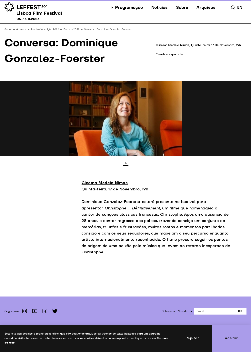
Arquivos (21, 29)
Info (125, 163)
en (239, 7)
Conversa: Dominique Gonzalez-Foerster (108, 29)
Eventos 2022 (72, 29)
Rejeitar (192, 338)
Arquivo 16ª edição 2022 (45, 29)
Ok (240, 311)
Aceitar (231, 338)
